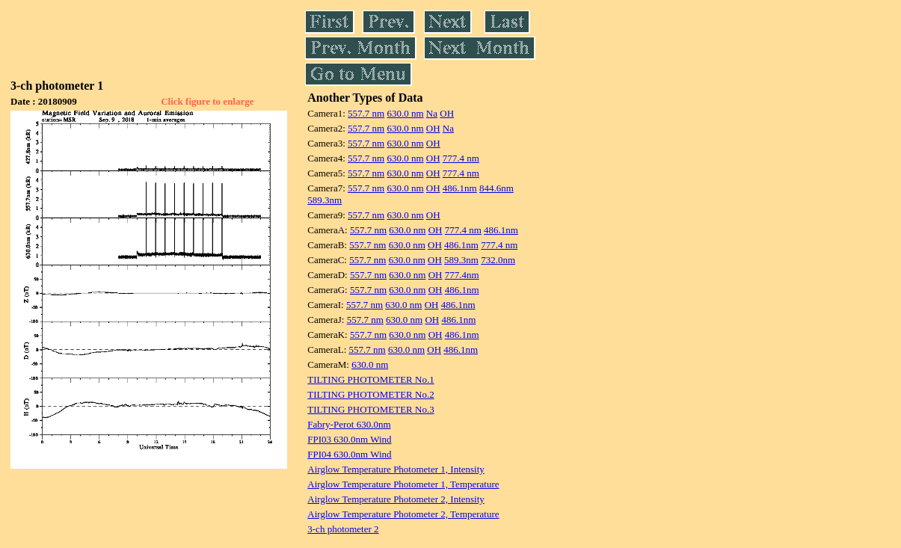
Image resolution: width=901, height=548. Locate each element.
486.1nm (460, 188)
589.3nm (324, 200)
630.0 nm (405, 113)
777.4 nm (461, 158)
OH (447, 113)
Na (431, 113)
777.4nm (462, 274)
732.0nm (498, 259)
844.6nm (496, 188)
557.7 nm (366, 113)
